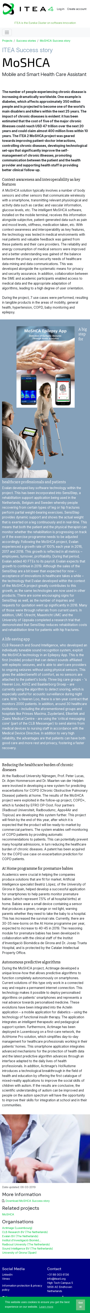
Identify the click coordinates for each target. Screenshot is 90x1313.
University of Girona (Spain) (19, 1252)
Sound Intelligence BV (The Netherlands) (27, 1248)
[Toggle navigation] (7, 32)
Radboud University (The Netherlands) (26, 1244)
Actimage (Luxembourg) (17, 1228)
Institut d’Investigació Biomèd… (21, 1240)
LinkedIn (7, 1274)
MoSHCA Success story (55, 40)
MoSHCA (8, 1214)
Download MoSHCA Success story (28, 1201)
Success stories (26, 40)
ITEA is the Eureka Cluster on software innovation (45, 23)
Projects (7, 40)
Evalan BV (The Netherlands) (20, 1236)
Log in (60, 9)
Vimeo (6, 1278)
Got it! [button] (80, 1304)
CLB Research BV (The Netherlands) (25, 1232)
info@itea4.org (56, 1278)
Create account (76, 9)
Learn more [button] (46, 1306)
